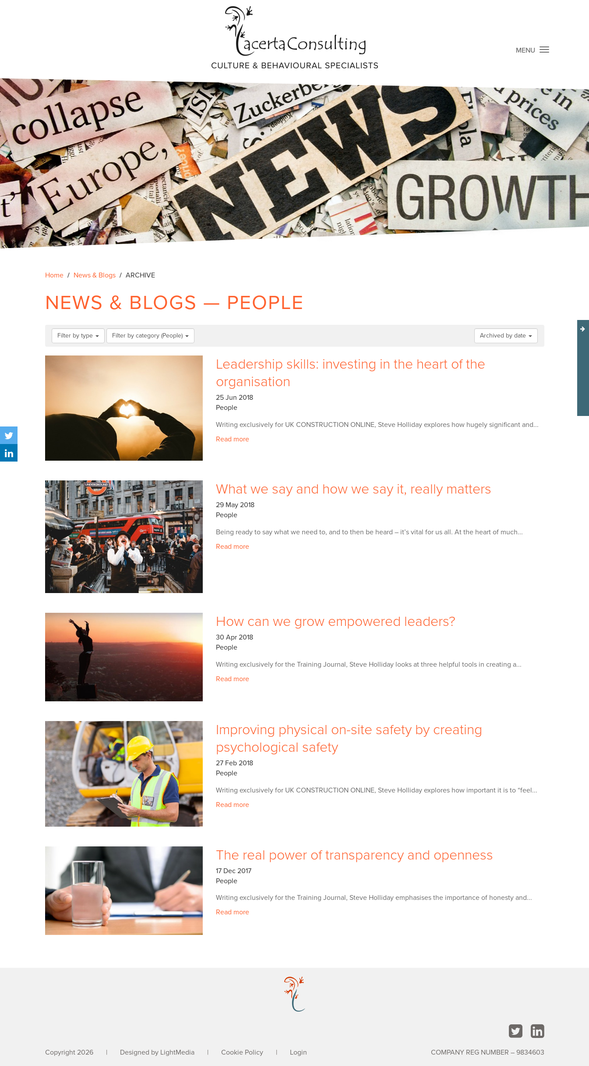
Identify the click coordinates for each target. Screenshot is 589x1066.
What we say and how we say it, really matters (353, 489)
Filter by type (78, 335)
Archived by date (506, 335)
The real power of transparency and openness (354, 855)
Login (298, 1052)
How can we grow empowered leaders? (335, 621)
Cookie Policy (242, 1052)
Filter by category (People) (150, 335)
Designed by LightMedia (157, 1052)
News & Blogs (95, 275)
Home (54, 275)
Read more (232, 439)
